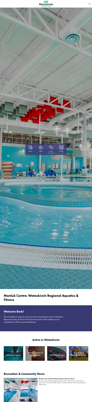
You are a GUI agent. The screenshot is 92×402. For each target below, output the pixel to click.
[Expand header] (89, 4)
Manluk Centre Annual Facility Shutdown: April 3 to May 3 (56, 379)
